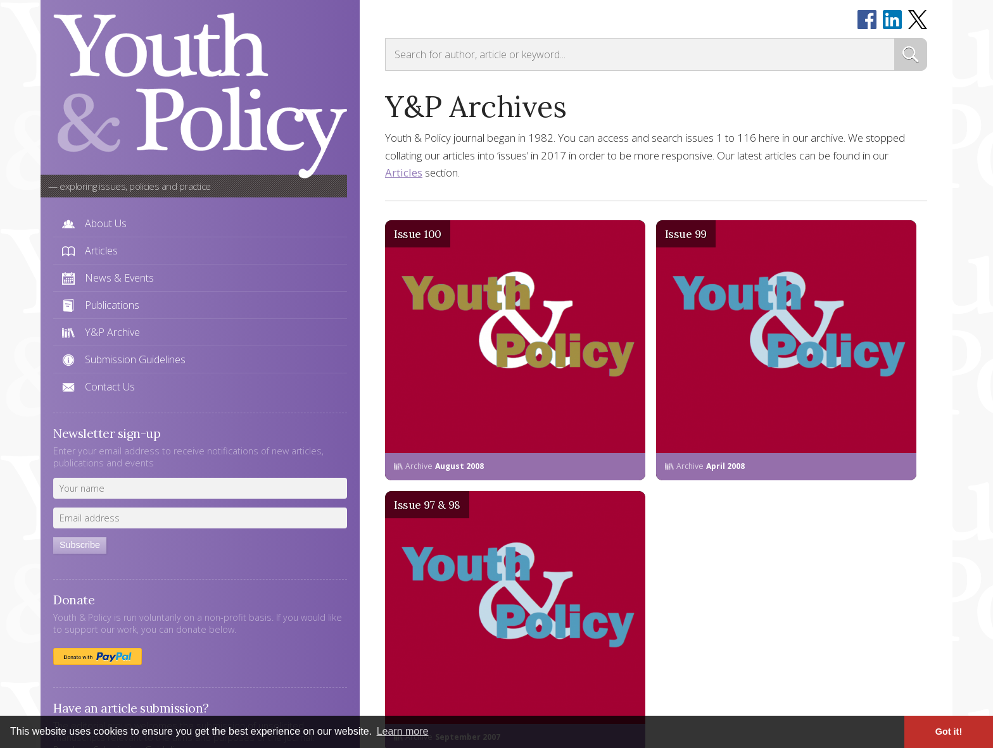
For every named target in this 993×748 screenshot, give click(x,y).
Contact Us (110, 387)
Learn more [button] (403, 731)
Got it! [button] (948, 731)
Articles (101, 251)
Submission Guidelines (135, 359)
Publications (112, 305)
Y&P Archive (112, 332)
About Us (106, 223)
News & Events (119, 278)
